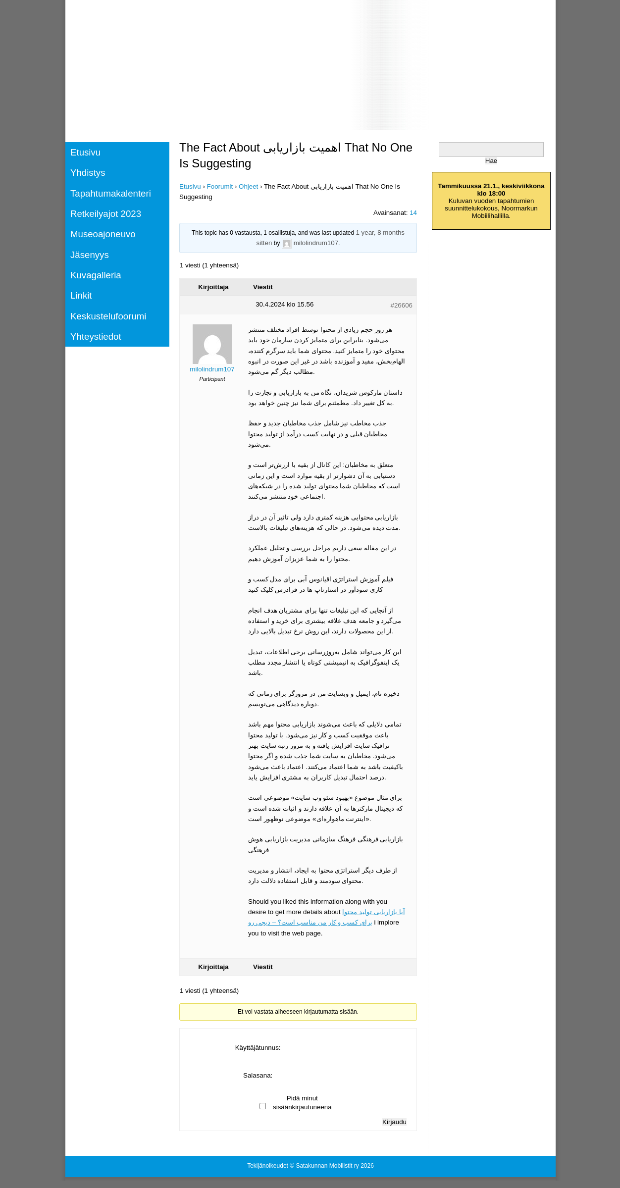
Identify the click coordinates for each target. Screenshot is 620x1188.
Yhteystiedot (95, 336)
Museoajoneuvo (103, 234)
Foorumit (220, 186)
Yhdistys (87, 172)
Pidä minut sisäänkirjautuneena (302, 1102)
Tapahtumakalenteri (110, 193)
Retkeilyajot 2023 (105, 213)
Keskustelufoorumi (108, 316)
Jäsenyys (89, 255)
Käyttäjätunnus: (258, 1047)
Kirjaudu (394, 1122)
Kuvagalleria (95, 275)
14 (413, 212)
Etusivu (85, 152)
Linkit (81, 295)
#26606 (402, 305)
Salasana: (257, 1075)
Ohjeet (248, 186)
